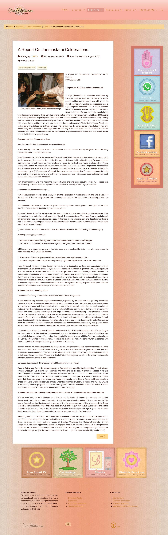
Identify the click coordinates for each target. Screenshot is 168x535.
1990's (34, 56)
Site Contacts (118, 498)
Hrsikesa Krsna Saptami (27, 67)
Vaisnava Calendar (76, 506)
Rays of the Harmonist (77, 504)
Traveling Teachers (120, 504)
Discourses (72, 501)
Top (115, 527)
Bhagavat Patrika (75, 498)
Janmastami (42, 67)
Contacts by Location (121, 501)
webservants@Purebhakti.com (125, 506)
